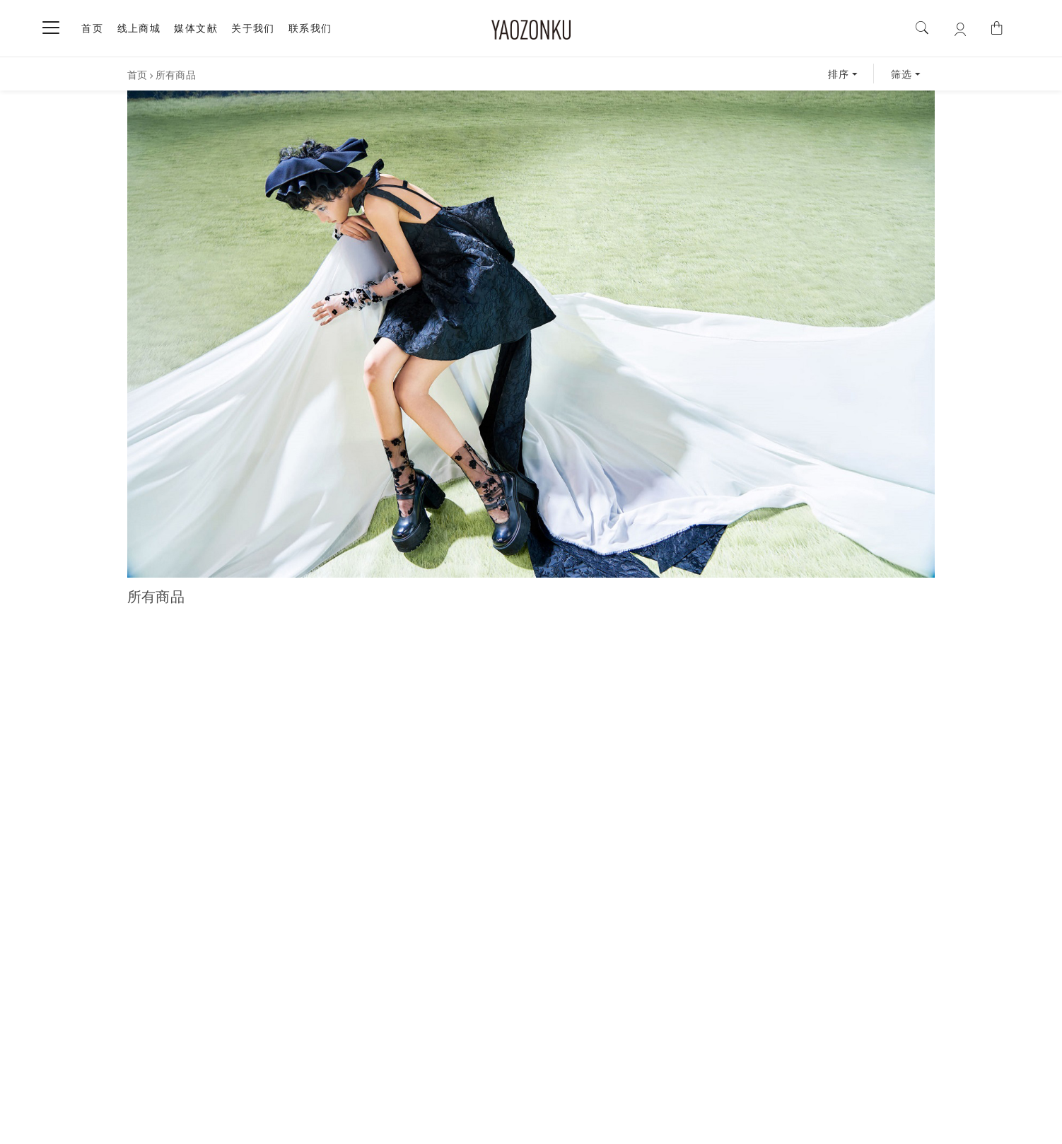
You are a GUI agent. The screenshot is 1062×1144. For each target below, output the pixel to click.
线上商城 (139, 28)
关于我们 (253, 28)
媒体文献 (196, 28)
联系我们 (310, 28)
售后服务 (528, 1061)
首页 (92, 28)
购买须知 (410, 1061)
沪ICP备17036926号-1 (451, 1125)
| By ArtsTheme (619, 1125)
